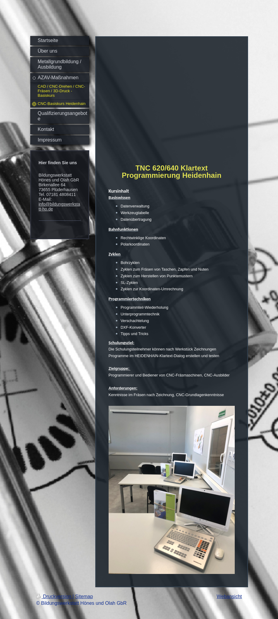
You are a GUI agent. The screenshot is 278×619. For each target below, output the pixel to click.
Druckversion (54, 596)
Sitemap (84, 596)
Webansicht (229, 596)
